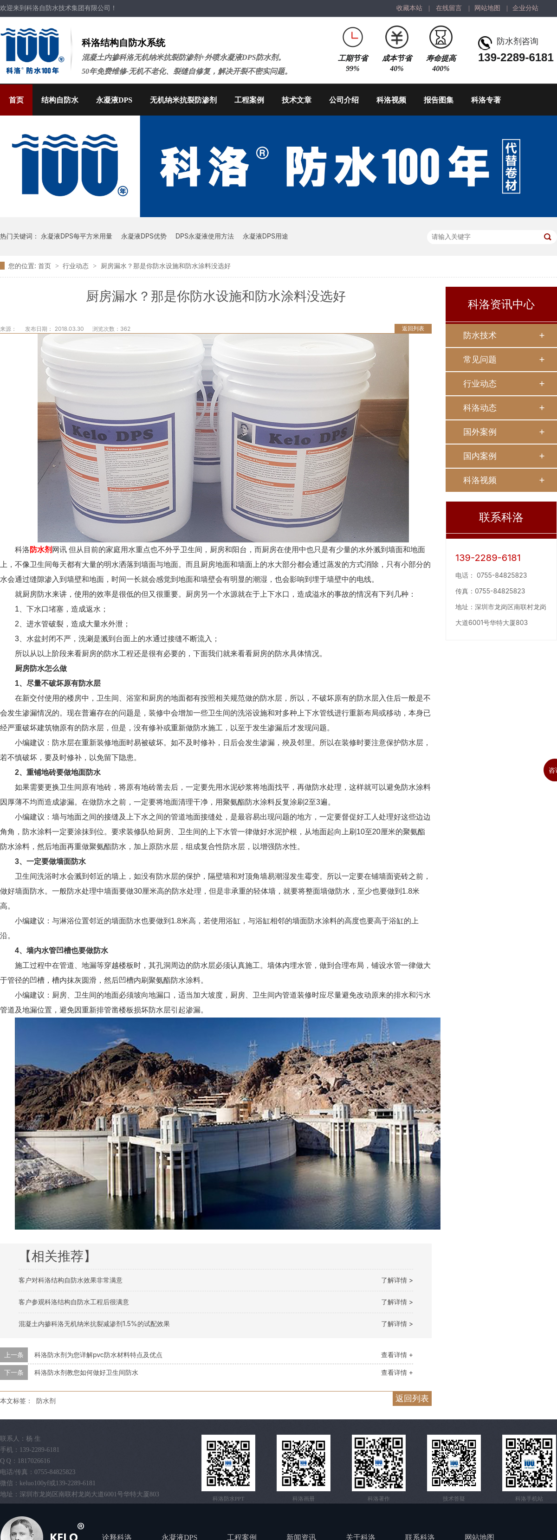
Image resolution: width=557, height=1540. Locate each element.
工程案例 (249, 100)
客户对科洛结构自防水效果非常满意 (71, 1280)
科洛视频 (391, 100)
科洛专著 (486, 100)
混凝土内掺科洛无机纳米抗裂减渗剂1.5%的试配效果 (94, 1323)
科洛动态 (480, 407)
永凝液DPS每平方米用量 (76, 236)
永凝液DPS (114, 100)
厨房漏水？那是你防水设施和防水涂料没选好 (166, 266)
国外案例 (480, 432)
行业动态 (77, 266)
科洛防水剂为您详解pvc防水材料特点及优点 (98, 1355)
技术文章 (296, 100)
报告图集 (438, 100)
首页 (16, 100)
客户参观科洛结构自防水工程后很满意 (74, 1302)
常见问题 (480, 359)
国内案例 (480, 456)
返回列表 (413, 328)
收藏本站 (409, 8)
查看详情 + (397, 1355)
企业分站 (525, 8)
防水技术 (480, 335)
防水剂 (41, 550)
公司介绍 (344, 100)
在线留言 (449, 8)
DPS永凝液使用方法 (204, 236)
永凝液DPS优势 (144, 236)
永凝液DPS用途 (265, 236)
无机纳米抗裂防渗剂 (183, 100)
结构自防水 (59, 100)
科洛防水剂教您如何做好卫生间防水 (86, 1372)
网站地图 (487, 8)
